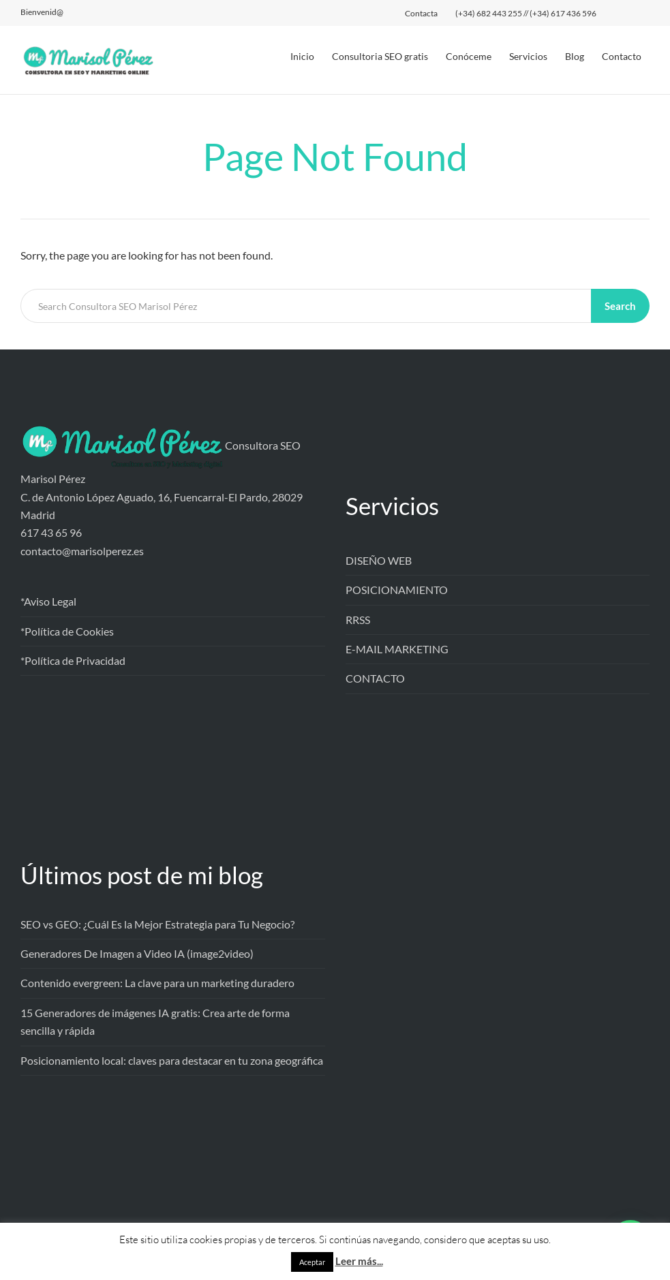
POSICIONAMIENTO (397, 589)
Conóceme (468, 56)
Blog (574, 56)
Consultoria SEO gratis (380, 56)
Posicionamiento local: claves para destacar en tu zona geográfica (171, 1060)
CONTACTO (375, 678)
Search (620, 306)
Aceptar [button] (312, 1262)
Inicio (302, 56)
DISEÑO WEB (379, 560)
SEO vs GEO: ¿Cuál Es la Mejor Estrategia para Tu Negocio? (157, 924)
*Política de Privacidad (72, 660)
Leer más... (359, 1261)
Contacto (621, 56)
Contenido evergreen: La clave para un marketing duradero (157, 982)
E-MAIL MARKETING (397, 648)
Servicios (528, 56)
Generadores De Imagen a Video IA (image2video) (137, 953)
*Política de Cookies (67, 631)
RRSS (358, 619)
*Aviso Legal (48, 601)
